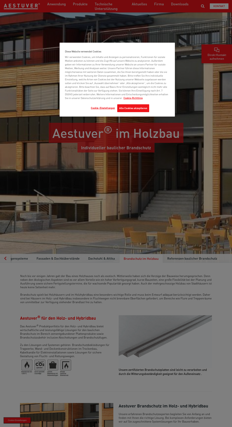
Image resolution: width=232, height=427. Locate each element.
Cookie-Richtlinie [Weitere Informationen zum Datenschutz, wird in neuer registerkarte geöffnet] (133, 98)
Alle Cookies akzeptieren (133, 108)
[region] (117, 80)
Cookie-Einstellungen (103, 107)
